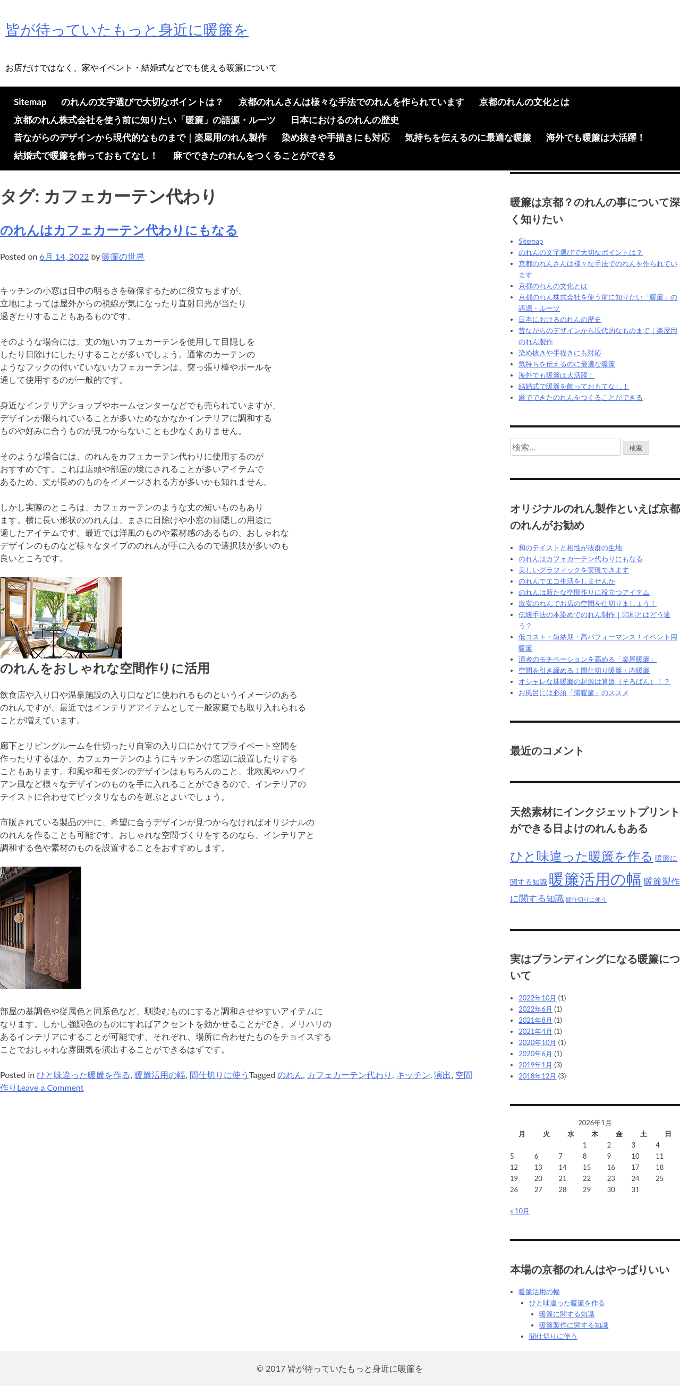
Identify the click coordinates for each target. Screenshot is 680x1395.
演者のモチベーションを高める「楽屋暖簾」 (587, 659)
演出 (442, 1074)
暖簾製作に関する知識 (573, 1325)
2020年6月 (535, 1053)
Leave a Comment (50, 1087)
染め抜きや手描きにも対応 (336, 137)
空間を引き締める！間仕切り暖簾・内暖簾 (584, 670)
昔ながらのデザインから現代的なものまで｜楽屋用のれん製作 (140, 137)
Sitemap (30, 101)
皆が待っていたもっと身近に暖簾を (127, 29)
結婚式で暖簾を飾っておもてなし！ (86, 155)
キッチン (413, 1074)
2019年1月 (535, 1064)
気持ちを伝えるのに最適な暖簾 (468, 137)
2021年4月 (535, 1031)
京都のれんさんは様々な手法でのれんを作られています (351, 101)
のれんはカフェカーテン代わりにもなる (119, 229)
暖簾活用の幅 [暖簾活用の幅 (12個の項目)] (595, 878)
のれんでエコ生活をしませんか (566, 581)
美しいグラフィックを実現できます (573, 570)
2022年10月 (537, 998)
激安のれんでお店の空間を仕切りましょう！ (587, 603)
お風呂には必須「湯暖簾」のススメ (573, 692)
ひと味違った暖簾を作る (83, 1074)
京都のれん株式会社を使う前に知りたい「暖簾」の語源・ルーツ (145, 119)
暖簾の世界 (123, 256)
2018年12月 (537, 1076)
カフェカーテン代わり (349, 1074)
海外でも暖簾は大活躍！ (595, 137)
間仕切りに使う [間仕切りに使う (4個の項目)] (586, 899)
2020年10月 (537, 1042)
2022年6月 (535, 1009)
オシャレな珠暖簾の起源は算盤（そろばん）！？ (594, 681)
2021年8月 (535, 1020)
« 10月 (520, 1210)
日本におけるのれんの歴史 (345, 119)
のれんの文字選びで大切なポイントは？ (142, 101)
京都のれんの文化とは (524, 101)
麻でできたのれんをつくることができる (254, 155)
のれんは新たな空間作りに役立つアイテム (584, 592)
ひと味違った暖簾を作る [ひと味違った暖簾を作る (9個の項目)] (581, 855)
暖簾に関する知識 (566, 1314)
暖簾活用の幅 (159, 1074)
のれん (290, 1074)
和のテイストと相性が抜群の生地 (570, 547)
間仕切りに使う (219, 1074)
